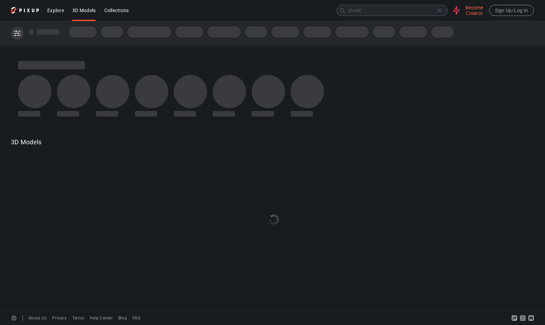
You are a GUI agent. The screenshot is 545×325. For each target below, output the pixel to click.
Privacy (59, 318)
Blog (122, 318)
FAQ (136, 318)
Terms (78, 318)
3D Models (84, 11)
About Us (38, 318)
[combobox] (292, 10)
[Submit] (342, 10)
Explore (55, 11)
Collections (116, 11)
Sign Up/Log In (511, 10)
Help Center (101, 318)
